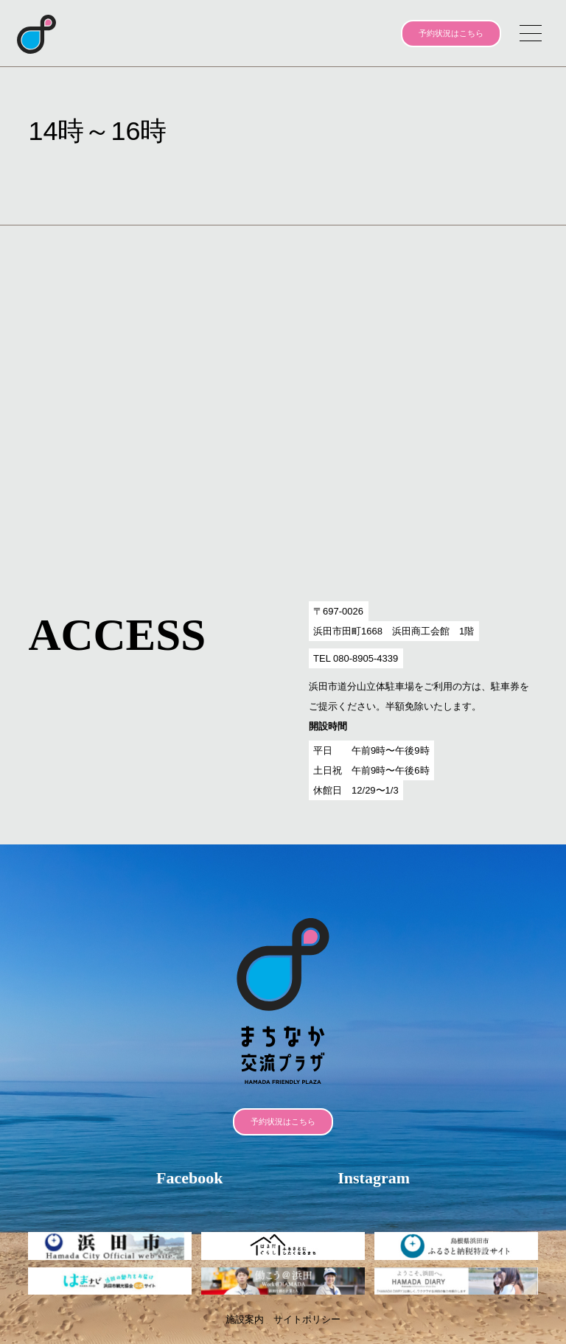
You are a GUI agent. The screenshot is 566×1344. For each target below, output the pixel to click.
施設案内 (245, 1319)
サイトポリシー (306, 1319)
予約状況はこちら (451, 33)
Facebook (189, 1178)
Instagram (374, 1178)
